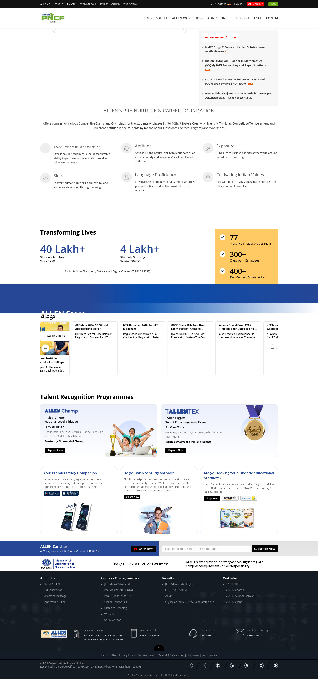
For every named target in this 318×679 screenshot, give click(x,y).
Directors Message (55, 596)
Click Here (206, 635)
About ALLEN (51, 584)
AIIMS (168, 596)
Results (104, 4)
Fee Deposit (240, 18)
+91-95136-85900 (149, 635)
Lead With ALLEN (54, 602)
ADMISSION (216, 18)
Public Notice (209, 655)
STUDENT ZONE (130, 4)
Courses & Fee (156, 18)
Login (273, 4)
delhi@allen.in (254, 635)
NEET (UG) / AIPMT (176, 590)
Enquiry (238, 4)
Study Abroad (112, 620)
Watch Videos (55, 336)
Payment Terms (146, 655)
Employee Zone (88, 4)
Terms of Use (108, 655)
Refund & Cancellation (171, 655)
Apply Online (255, 4)
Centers (59, 4)
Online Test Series (115, 602)
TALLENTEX (233, 584)
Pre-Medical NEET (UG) (118, 590)
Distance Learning (115, 608)
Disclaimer (193, 655)
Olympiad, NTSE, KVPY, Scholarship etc (189, 602)
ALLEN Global (234, 602)
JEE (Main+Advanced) (117, 584)
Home (46, 4)
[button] (265, 548)
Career (73, 4)
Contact (273, 18)
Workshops (111, 614)
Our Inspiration (53, 590)
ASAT (258, 18)
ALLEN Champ (235, 590)
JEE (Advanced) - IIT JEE (179, 584)
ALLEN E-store (221, 4)
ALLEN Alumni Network (240, 596)
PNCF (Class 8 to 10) (118, 596)
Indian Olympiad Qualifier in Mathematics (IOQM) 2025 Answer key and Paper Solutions (235, 65)
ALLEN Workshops (187, 18)
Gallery (115, 4)
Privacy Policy (127, 655)
